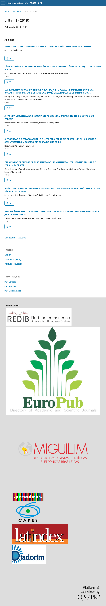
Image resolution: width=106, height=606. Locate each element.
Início (6, 11)
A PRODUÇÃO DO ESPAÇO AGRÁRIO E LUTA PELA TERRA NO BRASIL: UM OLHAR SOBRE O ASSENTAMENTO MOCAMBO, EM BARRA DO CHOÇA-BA (50, 140)
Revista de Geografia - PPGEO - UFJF (24, 3)
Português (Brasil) (13, 263)
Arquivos (17, 11)
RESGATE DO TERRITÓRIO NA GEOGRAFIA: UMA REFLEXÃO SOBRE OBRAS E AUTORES (48, 46)
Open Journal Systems (15, 237)
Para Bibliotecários (12, 290)
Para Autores (10, 286)
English (7, 254)
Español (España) (12, 259)
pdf (10, 58)
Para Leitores (10, 281)
